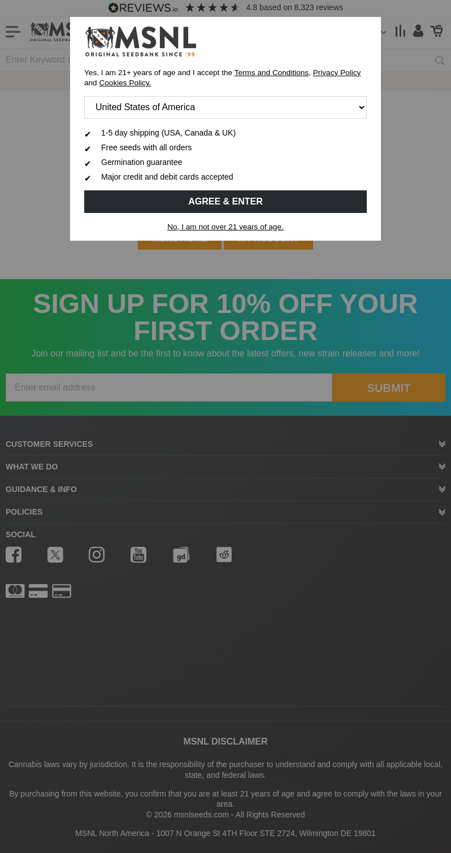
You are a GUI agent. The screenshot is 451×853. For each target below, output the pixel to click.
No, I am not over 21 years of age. (225, 227)
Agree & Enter (225, 201)
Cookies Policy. (125, 83)
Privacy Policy (337, 72)
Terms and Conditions (272, 72)
